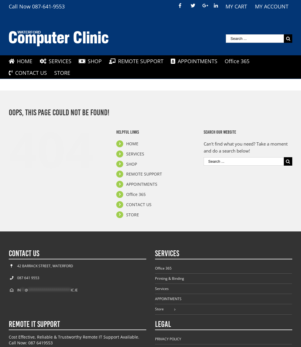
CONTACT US (139, 204)
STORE (132, 214)
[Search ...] (255, 38)
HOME (132, 143)
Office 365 (136, 194)
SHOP (131, 164)
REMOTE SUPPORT (144, 174)
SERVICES (135, 154)
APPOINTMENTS (141, 184)
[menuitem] (180, 6)
